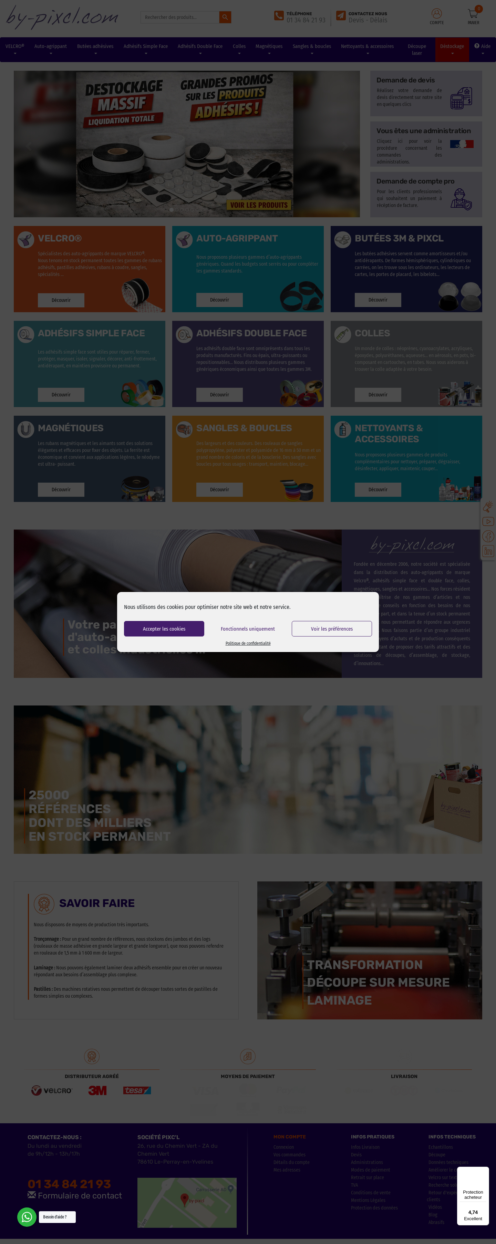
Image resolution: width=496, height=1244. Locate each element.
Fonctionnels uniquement (248, 629)
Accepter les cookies (164, 629)
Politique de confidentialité (248, 643)
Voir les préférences (332, 629)
